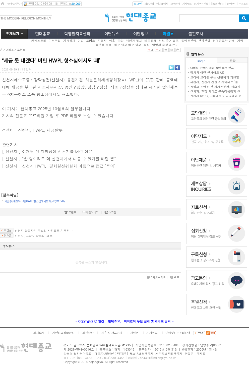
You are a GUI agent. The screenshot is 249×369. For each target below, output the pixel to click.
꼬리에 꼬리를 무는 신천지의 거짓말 (214, 77)
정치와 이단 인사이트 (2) (207, 72)
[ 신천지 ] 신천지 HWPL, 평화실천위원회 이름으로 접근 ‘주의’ (58, 166)
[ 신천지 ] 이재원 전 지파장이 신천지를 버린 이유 (47, 151)
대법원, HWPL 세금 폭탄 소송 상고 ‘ (212, 68)
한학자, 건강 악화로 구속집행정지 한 (215, 91)
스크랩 (110, 212)
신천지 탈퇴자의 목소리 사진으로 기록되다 (43, 231)
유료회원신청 (217, 3)
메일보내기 (90, 212)
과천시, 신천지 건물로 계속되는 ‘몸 (214, 82)
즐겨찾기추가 (14, 3)
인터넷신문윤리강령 (178, 332)
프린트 (70, 212)
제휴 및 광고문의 (111, 332)
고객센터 (175, 3)
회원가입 (149, 3)
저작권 (134, 332)
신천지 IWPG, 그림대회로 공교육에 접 (216, 96)
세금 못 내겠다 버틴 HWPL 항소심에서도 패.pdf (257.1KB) (34, 201)
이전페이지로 (156, 277)
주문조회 (243, 3)
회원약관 (87, 332)
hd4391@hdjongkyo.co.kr (158, 358)
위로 (174, 277)
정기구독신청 (201, 3)
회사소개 (38, 332)
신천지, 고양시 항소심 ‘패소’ (34, 236)
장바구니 (231, 3)
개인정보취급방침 (63, 332)
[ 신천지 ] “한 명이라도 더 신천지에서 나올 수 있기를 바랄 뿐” (59, 159)
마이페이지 (162, 3)
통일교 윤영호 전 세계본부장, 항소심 (215, 86)
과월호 (9, 50)
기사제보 (186, 3)
